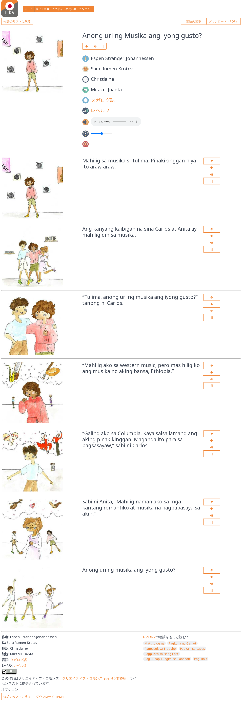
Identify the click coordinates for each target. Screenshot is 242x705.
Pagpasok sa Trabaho (160, 648)
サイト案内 (42, 9)
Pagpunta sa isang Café (162, 653)
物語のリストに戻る (17, 21)
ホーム (29, 9)
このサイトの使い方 (64, 9)
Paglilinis (200, 658)
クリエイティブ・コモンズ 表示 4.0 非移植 (94, 678)
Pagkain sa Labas (192, 648)
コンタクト (86, 9)
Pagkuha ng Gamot (182, 643)
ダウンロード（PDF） (223, 21)
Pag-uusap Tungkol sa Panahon (167, 658)
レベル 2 (100, 110)
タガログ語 (103, 100)
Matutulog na (154, 643)
